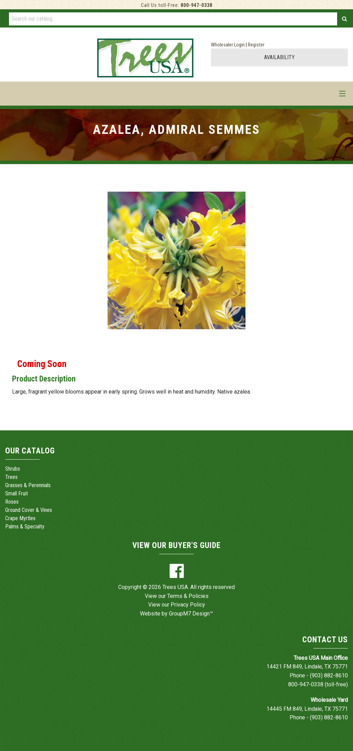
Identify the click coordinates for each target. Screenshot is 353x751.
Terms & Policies (188, 596)
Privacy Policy (188, 604)
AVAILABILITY (279, 57)
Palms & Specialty (24, 526)
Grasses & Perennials (28, 485)
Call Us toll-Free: (176, 5)
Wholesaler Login (228, 45)
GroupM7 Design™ (191, 613)
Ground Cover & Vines (28, 510)
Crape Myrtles (20, 518)
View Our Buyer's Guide (176, 545)
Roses (12, 501)
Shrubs (12, 468)
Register (256, 45)
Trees (11, 477)
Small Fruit (16, 493)
